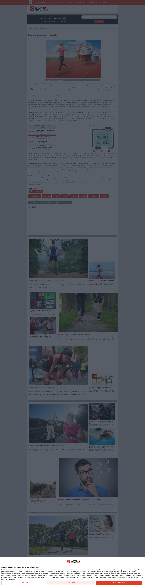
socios (15, 569)
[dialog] (72, 572)
